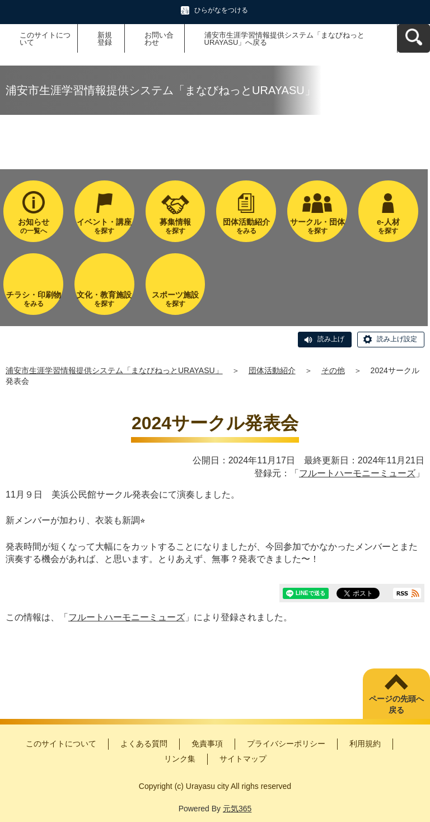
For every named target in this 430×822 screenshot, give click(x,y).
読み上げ (330, 339)
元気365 (237, 808)
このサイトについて (45, 39)
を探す (104, 226)
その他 (333, 370)
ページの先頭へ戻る (396, 704)
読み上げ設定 (397, 339)
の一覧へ (33, 226)
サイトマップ (243, 758)
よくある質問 (143, 743)
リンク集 (179, 758)
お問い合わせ (159, 39)
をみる (246, 226)
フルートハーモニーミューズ (357, 473)
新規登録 (104, 39)
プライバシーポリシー (286, 743)
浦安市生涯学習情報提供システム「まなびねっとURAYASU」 (114, 370)
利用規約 (365, 743)
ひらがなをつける (221, 10)
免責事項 (207, 743)
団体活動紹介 (272, 370)
